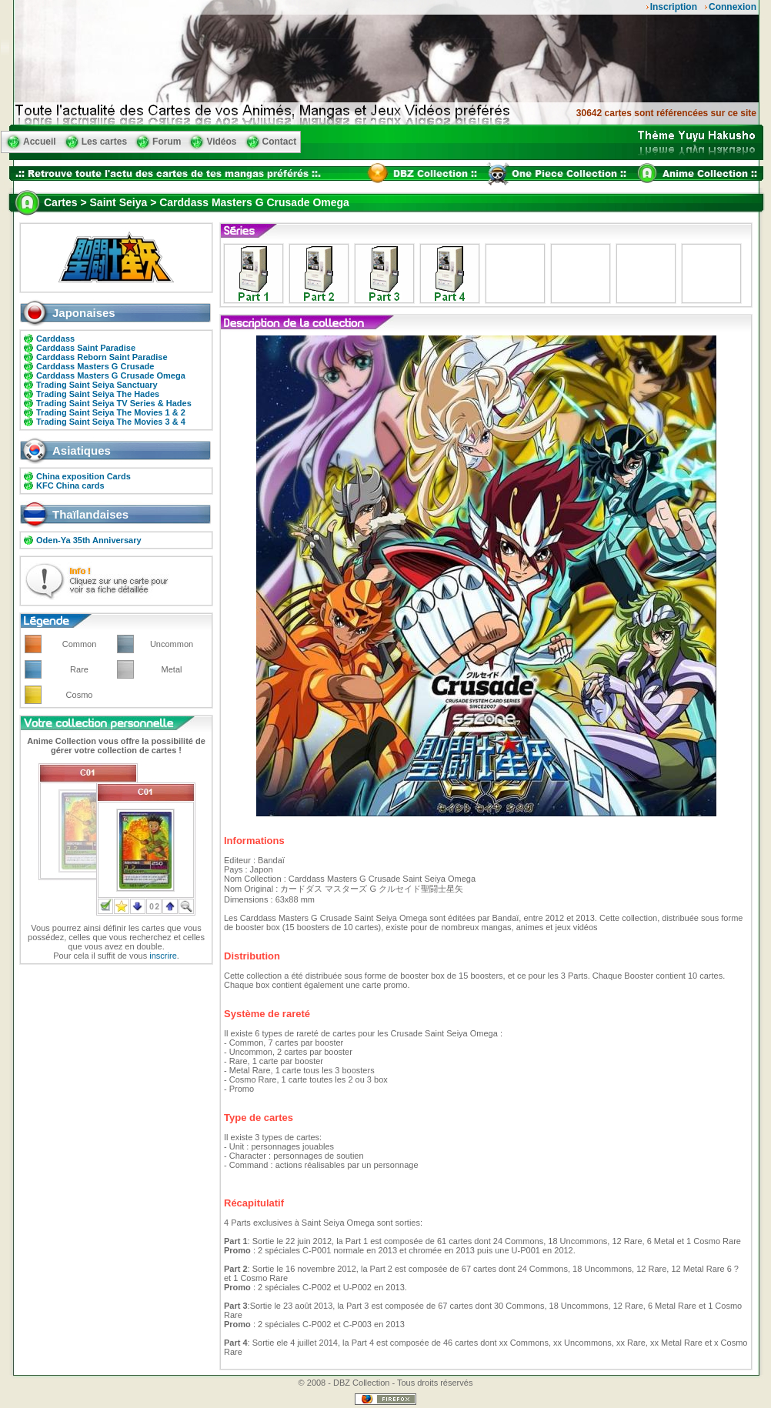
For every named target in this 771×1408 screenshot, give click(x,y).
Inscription (673, 7)
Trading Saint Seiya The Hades (97, 394)
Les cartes (104, 141)
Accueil (39, 141)
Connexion (732, 7)
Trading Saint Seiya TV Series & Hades (114, 403)
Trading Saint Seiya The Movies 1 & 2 (110, 412)
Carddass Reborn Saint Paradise (102, 357)
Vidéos (221, 141)
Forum (166, 141)
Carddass (55, 338)
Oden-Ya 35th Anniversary (89, 540)
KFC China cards (70, 485)
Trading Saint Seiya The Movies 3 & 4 (110, 421)
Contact (279, 141)
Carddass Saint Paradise (85, 347)
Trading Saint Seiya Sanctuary (97, 384)
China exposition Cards (83, 476)
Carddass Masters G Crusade (95, 366)
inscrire (162, 955)
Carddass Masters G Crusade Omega (110, 375)
